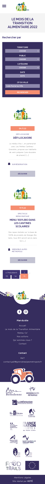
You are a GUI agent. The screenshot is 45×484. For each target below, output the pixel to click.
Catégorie (22, 64)
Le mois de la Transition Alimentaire (22, 329)
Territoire (22, 47)
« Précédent (11, 272)
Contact (22, 344)
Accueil (22, 325)
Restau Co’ (22, 333)
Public (22, 55)
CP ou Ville (22, 82)
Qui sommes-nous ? (22, 340)
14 (15, 276)
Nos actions (22, 336)
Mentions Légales (22, 477)
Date (22, 72)
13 (7, 276)
